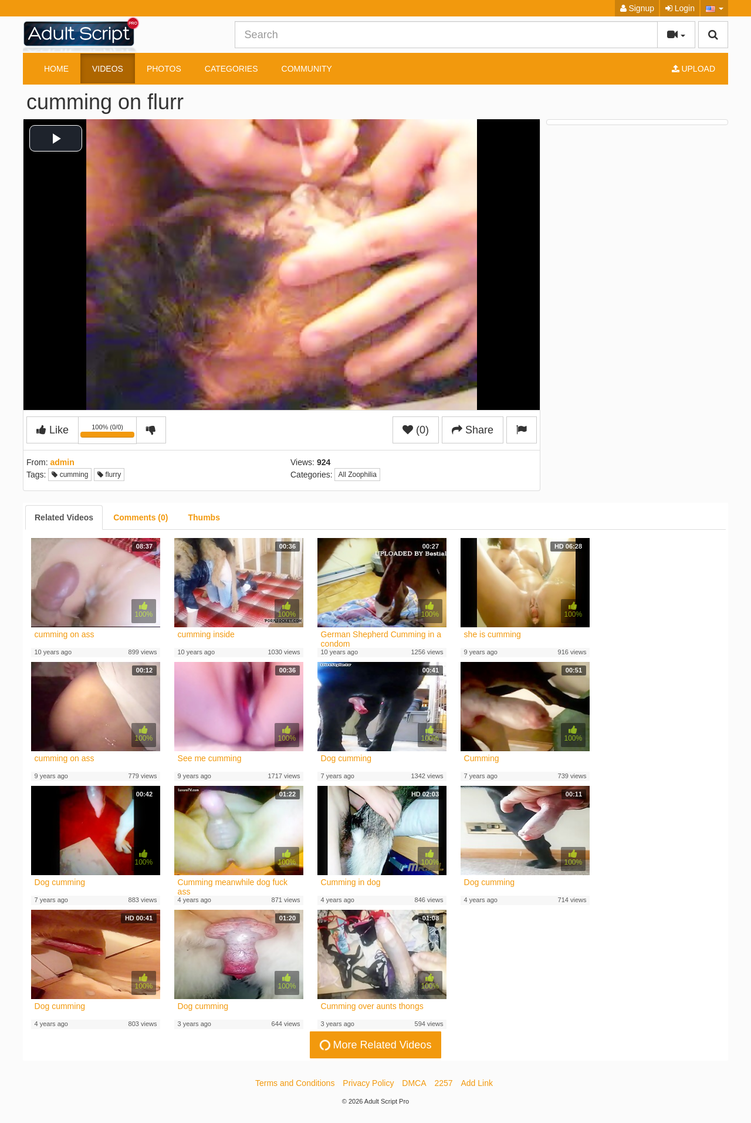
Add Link (477, 1083)
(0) (415, 430)
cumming (70, 474)
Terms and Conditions (294, 1083)
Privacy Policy (368, 1083)
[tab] (64, 517)
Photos (164, 68)
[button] (714, 8)
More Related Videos (374, 1045)
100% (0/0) (108, 432)
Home (56, 68)
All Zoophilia (357, 474)
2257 (443, 1083)
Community (307, 68)
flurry (109, 474)
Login (680, 8)
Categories (231, 68)
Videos (107, 68)
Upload (693, 68)
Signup (637, 8)
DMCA (414, 1083)
